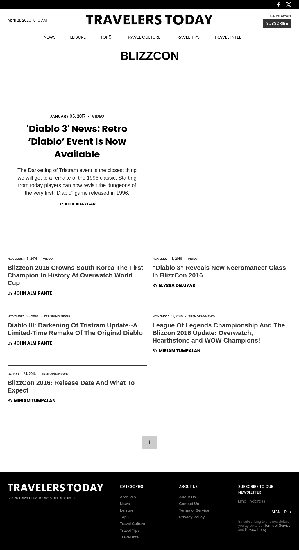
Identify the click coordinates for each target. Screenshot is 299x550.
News (125, 503)
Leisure (126, 510)
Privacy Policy (192, 517)
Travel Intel (130, 537)
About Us (187, 497)
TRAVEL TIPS (187, 37)
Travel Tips (130, 530)
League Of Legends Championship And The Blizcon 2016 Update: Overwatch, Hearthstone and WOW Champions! (218, 333)
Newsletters (280, 16)
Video (98, 116)
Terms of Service (194, 510)
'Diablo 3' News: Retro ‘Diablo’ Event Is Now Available (77, 141)
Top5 (124, 517)
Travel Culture (132, 524)
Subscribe (277, 23)
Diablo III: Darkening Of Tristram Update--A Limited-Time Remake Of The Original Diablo (75, 329)
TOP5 (105, 37)
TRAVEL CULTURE (143, 37)
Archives (128, 497)
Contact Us (189, 503)
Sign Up (279, 512)
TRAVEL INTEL (227, 37)
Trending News (57, 316)
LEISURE (78, 37)
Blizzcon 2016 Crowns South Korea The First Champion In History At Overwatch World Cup (75, 275)
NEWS (50, 37)
